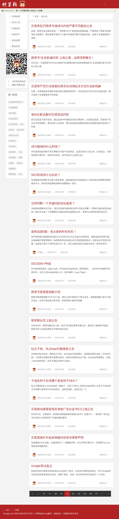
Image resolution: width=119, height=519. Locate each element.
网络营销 (12, 174)
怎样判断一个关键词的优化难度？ (53, 203)
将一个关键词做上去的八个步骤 (29, 10)
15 (85, 494)
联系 (15, 510)
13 (73, 494)
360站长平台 (14, 135)
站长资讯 (71, 47)
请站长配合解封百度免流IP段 (50, 114)
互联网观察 (13, 108)
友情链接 (14, 16)
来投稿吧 (14, 40)
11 (61, 494)
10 (56, 494)
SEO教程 (12, 158)
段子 (22, 124)
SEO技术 (12, 141)
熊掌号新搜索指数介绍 (45, 292)
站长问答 (20, 130)
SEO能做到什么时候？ (46, 146)
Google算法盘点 (41, 465)
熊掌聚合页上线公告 (44, 320)
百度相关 (12, 152)
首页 (35, 16)
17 (96, 494)
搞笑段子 (14, 34)
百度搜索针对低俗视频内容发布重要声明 (57, 437)
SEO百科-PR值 (41, 263)
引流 (20, 152)
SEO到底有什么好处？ (46, 174)
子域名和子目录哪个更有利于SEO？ (54, 380)
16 (91, 494)
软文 (20, 174)
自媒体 (11, 163)
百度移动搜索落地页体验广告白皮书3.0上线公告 (62, 409)
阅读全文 (104, 47)
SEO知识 (12, 146)
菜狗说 (11, 130)
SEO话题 (12, 113)
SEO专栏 (72, 164)
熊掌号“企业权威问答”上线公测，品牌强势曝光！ (62, 57)
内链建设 (12, 169)
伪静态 (19, 163)
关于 (6, 510)
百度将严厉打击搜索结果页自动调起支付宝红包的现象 (66, 86)
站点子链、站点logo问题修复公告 (53, 348)
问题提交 (14, 28)
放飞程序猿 (13, 124)
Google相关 (13, 119)
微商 (20, 158)
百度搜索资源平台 (16, 102)
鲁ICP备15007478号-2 (24, 513)
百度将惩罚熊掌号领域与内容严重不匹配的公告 (61, 25)
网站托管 (14, 46)
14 (79, 494)
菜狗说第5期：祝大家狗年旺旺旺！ (53, 231)
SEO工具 (14, 22)
